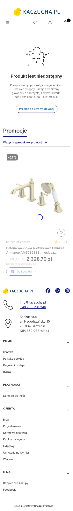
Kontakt (8, 352)
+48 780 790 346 (33, 307)
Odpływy (9, 446)
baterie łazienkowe (18, 242)
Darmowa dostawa (15, 432)
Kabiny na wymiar (14, 439)
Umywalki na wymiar (16, 452)
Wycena (8, 459)
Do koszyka (21, 272)
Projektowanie (12, 426)
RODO (7, 371)
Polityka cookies (13, 358)
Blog (6, 419)
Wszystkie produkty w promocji (25, 142)
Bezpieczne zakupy (15, 483)
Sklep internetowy (33, 505)
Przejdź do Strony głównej (36, 108)
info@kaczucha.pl (33, 302)
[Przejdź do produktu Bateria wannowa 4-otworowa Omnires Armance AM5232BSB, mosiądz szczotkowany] (36, 195)
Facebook (9, 489)
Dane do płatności (14, 395)
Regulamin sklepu (14, 365)
